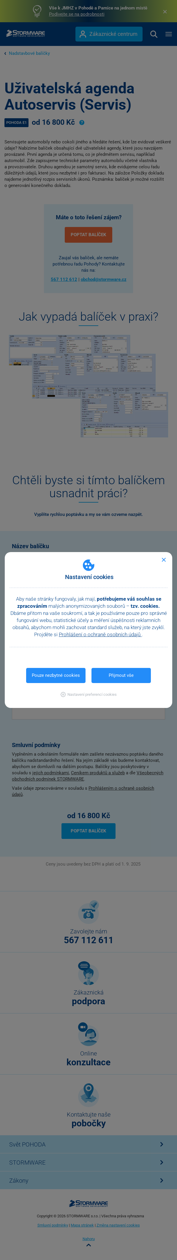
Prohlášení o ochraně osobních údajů (100, 634)
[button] (89, 694)
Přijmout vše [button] (121, 675)
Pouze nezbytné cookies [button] (56, 675)
